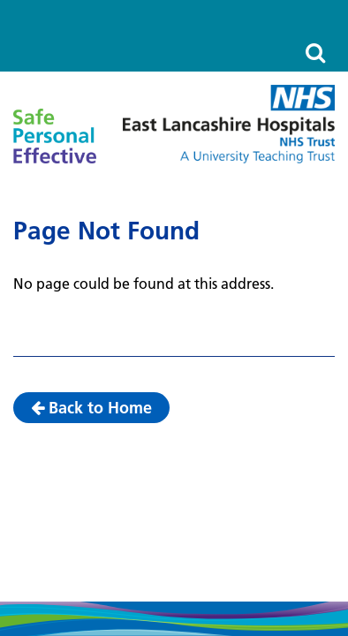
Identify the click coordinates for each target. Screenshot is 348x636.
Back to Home (91, 408)
